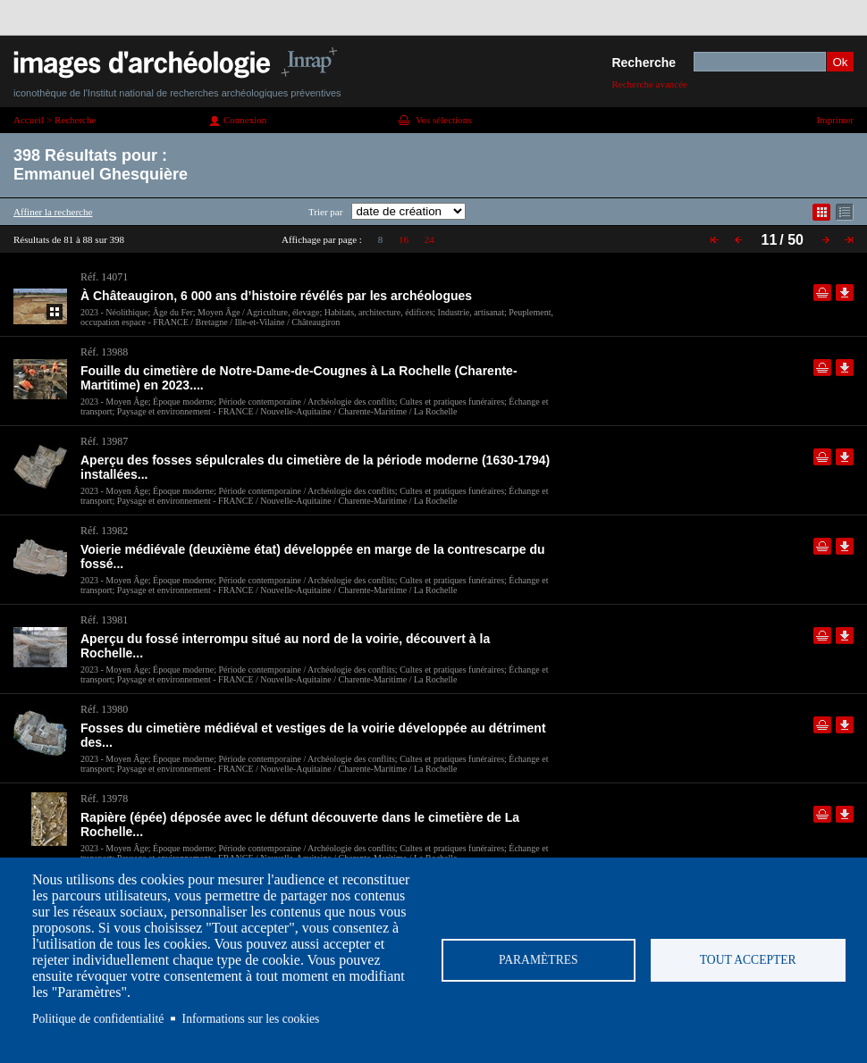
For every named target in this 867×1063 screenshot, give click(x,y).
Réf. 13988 (104, 352)
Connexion (244, 119)
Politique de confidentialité (98, 1018)
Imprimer (835, 119)
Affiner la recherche (52, 211)
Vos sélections (443, 119)
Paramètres (538, 960)
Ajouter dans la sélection (822, 292)
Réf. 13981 (104, 620)
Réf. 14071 (104, 277)
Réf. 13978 (104, 798)
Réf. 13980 (104, 709)
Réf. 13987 (104, 441)
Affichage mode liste (845, 212)
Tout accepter (748, 960)
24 (429, 239)
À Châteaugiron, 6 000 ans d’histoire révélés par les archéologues (276, 296)
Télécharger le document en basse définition (845, 292)
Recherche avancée (649, 84)
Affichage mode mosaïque (821, 212)
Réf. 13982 (104, 530)
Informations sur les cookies (251, 1018)
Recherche (643, 62)
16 (403, 239)
